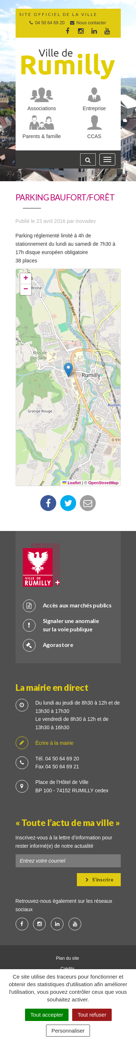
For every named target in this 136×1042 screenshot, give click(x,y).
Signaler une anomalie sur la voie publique (61, 624)
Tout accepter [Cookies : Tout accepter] (46, 1015)
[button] (68, 369)
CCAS (94, 136)
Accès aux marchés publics (67, 605)
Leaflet (71, 483)
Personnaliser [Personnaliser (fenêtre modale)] (68, 1031)
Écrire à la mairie (45, 743)
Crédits (68, 968)
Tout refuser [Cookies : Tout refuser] (92, 1015)
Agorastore (48, 645)
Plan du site (67, 958)
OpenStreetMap (103, 483)
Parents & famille (41, 136)
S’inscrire (100, 880)
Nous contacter (87, 22)
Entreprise (94, 108)
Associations (42, 108)
